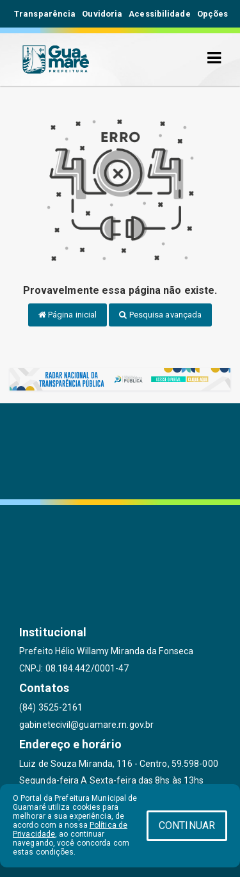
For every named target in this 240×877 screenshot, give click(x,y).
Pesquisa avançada (160, 314)
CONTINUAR (187, 825)
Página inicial (67, 314)
